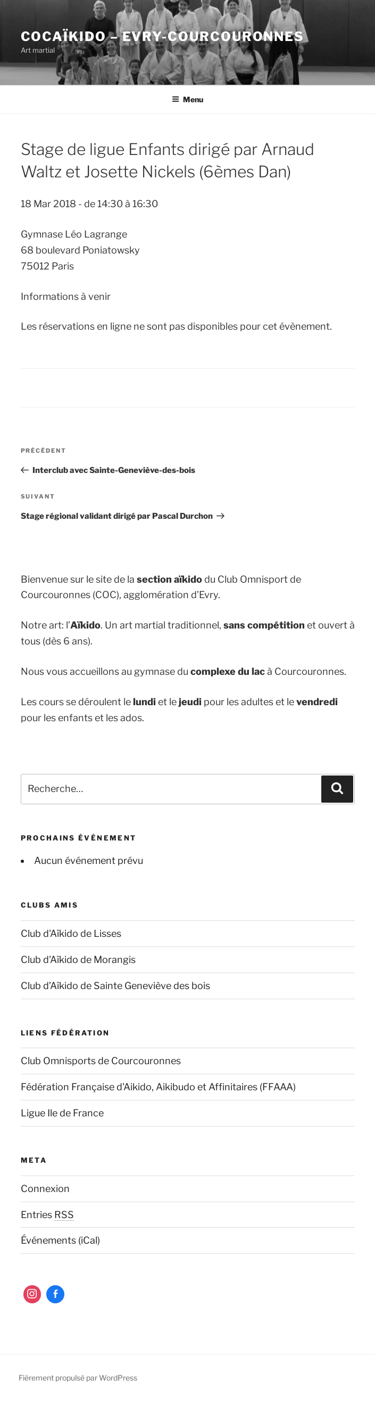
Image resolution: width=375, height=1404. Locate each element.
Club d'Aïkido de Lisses (71, 933)
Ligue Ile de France (62, 1113)
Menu (187, 99)
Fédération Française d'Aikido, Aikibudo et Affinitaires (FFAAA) (158, 1086)
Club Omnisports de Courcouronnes (101, 1060)
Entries (47, 1214)
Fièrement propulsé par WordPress (78, 1377)
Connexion (45, 1188)
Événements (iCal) (60, 1240)
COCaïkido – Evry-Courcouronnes (163, 36)
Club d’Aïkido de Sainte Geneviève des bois (115, 985)
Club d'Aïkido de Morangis (78, 959)
